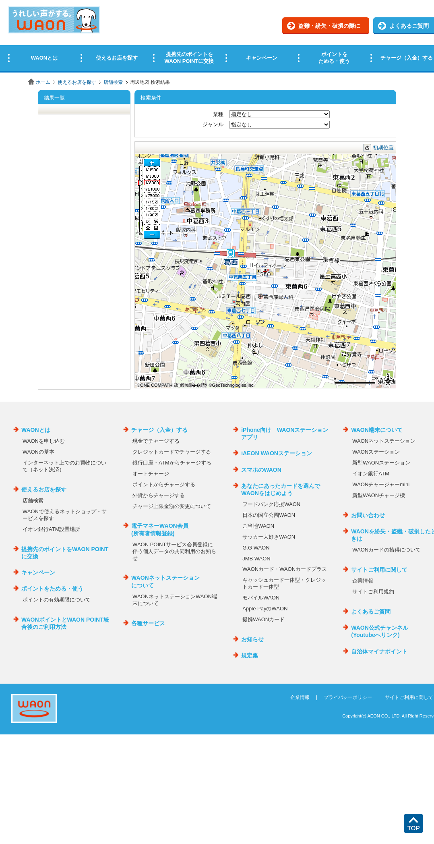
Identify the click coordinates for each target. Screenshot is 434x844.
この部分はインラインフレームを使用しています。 (217, 37)
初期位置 (383, 148)
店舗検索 (113, 82)
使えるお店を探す (77, 82)
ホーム (43, 82)
